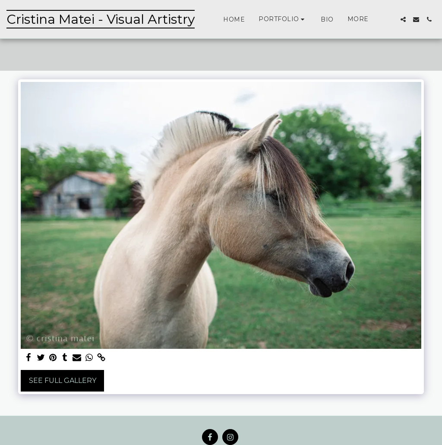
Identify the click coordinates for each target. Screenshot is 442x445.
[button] (282, 19)
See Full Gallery (62, 380)
